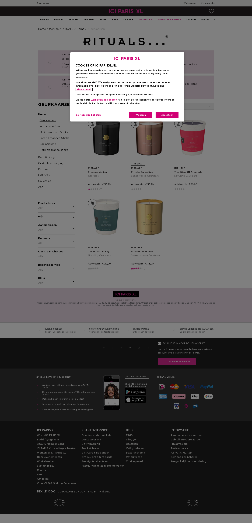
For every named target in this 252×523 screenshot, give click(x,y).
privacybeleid (84, 89)
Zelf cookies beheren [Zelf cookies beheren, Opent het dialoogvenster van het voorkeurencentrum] (88, 115)
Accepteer (167, 115)
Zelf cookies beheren (104, 100)
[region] (127, 87)
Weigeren (140, 115)
